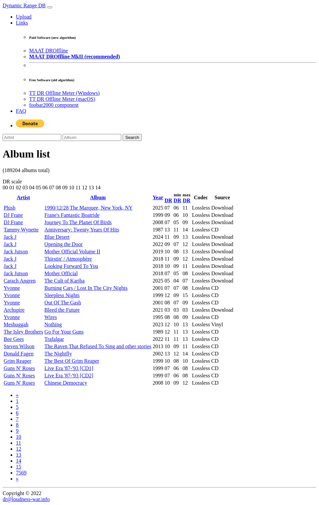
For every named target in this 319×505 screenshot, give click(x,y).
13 (18, 455)
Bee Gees (14, 339)
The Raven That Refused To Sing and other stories (97, 346)
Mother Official (61, 273)
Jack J (10, 237)
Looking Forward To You (71, 266)
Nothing (53, 324)
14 (18, 461)
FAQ (21, 111)
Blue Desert (57, 237)
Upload (23, 17)
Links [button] (22, 23)
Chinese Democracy (65, 383)
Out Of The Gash (62, 302)
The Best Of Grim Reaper (71, 361)
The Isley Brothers (23, 332)
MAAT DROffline (48, 50)
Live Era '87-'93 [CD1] (68, 368)
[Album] (92, 137)
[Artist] (32, 137)
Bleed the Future (62, 310)
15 (18, 467)
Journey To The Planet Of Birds (78, 222)
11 (18, 443)
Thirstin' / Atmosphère (68, 259)
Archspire (14, 310)
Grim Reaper (17, 361)
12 (18, 449)
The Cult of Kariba (64, 281)
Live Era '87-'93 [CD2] (68, 375)
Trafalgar (54, 339)
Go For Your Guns (63, 332)
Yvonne (12, 288)
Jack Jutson (16, 251)
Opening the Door (63, 244)
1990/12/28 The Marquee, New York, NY (88, 208)
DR (168, 200)
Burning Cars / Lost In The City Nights (86, 288)
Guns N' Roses (19, 368)
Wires (50, 317)
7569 (21, 472)
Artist (23, 197)
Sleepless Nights (62, 295)
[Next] (17, 478)
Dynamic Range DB (24, 5)
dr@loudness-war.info (26, 499)
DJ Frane (13, 215)
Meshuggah (16, 324)
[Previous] (17, 395)
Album (98, 197)
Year (158, 197)
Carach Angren (19, 281)
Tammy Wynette (21, 229)
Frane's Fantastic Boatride (71, 215)
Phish (10, 208)
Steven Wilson (19, 346)
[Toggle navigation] (49, 7)
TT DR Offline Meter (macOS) (62, 99)
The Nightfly (58, 353)
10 (18, 437)
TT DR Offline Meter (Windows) (64, 93)
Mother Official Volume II (72, 251)
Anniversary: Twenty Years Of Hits (81, 229)
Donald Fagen (18, 353)
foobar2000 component (54, 105)
